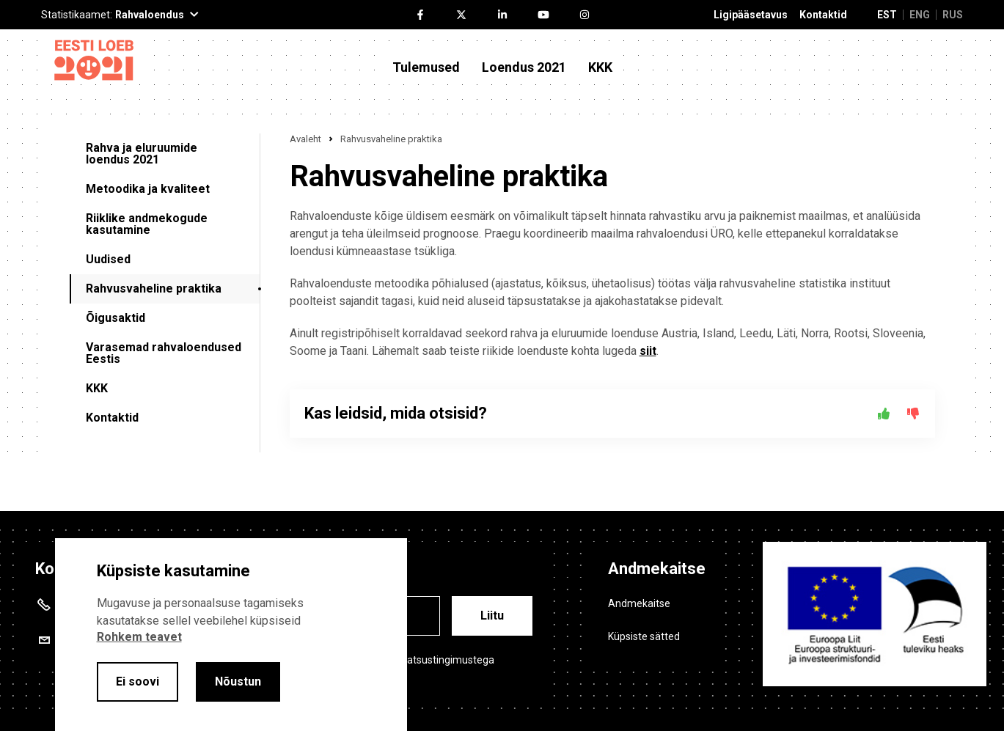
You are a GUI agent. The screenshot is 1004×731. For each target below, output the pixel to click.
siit (648, 351)
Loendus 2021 (524, 67)
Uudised (108, 259)
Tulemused (426, 67)
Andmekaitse (639, 603)
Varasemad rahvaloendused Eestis (163, 353)
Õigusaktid (115, 318)
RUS (952, 15)
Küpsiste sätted (644, 636)
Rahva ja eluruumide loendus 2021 (141, 153)
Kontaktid (823, 15)
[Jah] (883, 413)
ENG (919, 15)
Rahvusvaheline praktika (153, 288)
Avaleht (305, 138)
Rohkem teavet (139, 637)
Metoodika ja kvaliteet (148, 189)
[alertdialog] (231, 634)
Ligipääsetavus (751, 15)
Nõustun (238, 681)
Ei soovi (137, 681)
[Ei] (913, 413)
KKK (600, 67)
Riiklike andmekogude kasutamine (147, 224)
